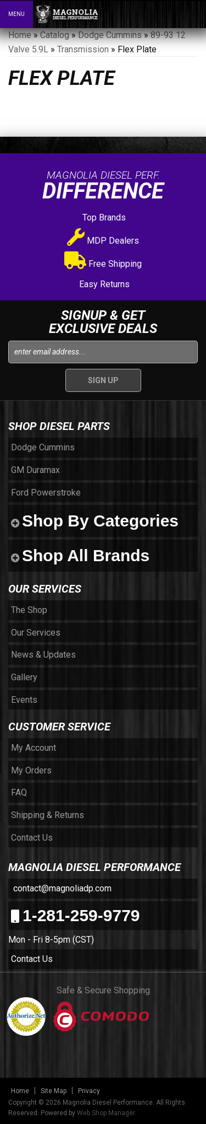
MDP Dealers (103, 240)
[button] (150, 14)
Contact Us (32, 959)
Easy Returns (103, 284)
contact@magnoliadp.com (61, 888)
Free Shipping (103, 264)
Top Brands (103, 217)
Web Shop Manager (106, 1113)
